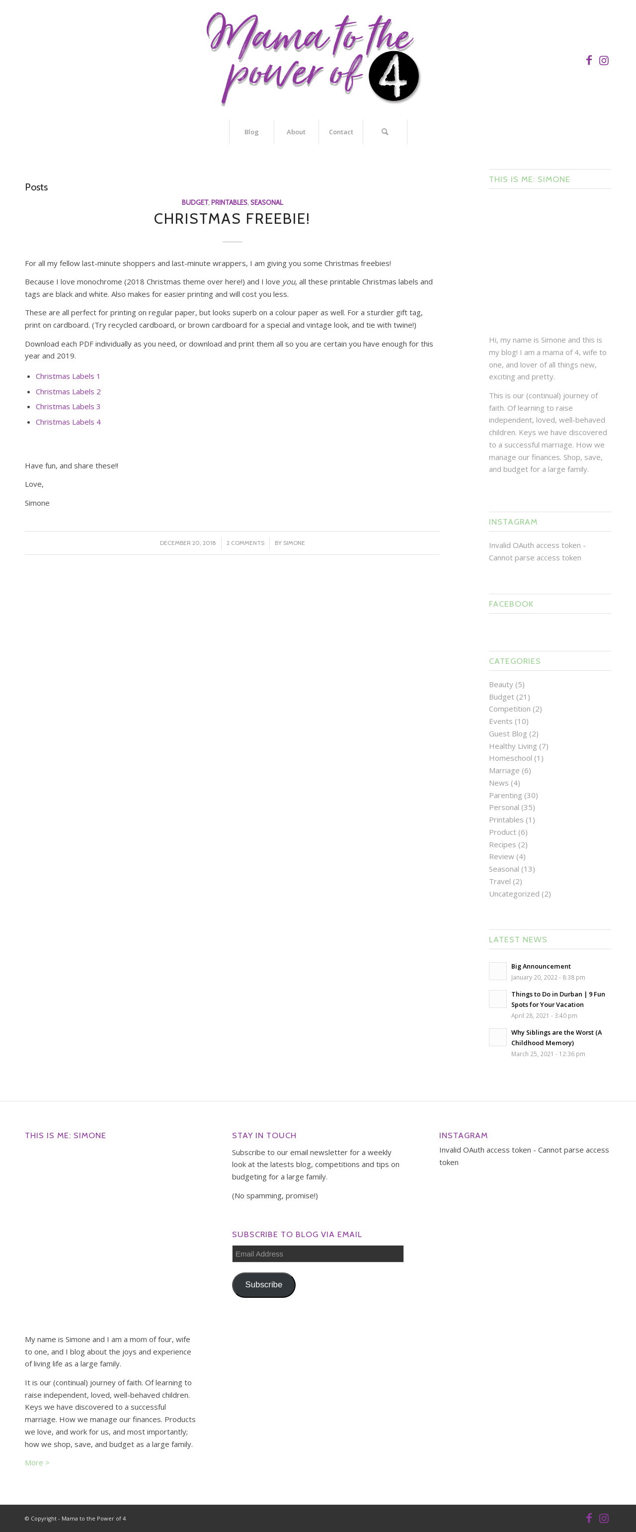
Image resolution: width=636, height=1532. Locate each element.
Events (501, 721)
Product (502, 832)
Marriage (504, 770)
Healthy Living (513, 746)
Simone (294, 542)
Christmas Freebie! (232, 218)
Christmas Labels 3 (68, 406)
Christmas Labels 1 (68, 376)
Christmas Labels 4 (68, 422)
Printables (229, 202)
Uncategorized (514, 894)
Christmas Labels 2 (68, 391)
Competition (510, 709)
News (499, 783)
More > (37, 1462)
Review (501, 856)
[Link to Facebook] (588, 59)
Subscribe (263, 1284)
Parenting (505, 795)
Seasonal (266, 202)
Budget (195, 202)
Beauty (501, 684)
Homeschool (510, 758)
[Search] (385, 131)
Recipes (502, 844)
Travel (500, 881)
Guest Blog (508, 733)
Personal (504, 807)
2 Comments (245, 542)
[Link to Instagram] (603, 59)
